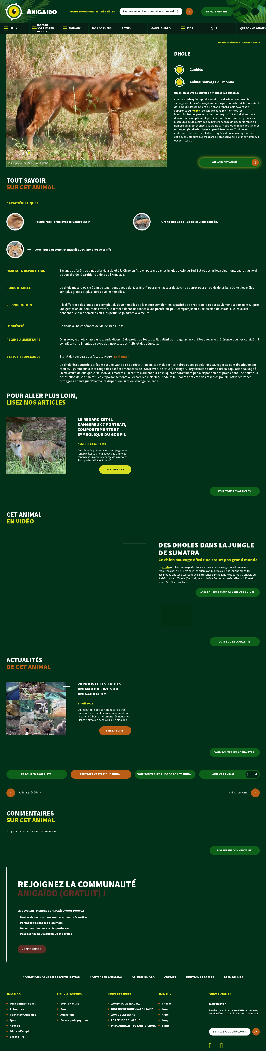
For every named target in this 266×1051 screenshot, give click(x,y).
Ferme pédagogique (74, 1020)
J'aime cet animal (234, 774)
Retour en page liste (36, 774)
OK (255, 1032)
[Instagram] (255, 11)
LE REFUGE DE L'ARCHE (125, 1020)
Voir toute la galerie (234, 642)
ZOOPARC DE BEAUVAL (125, 1004)
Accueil (221, 42)
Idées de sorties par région (43, 28)
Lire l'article (114, 469)
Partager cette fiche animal (100, 774)
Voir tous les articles (234, 491)
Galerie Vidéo (161, 28)
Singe (165, 1026)
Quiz (214, 28)
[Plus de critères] (189, 11)
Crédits (170, 977)
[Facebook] (244, 11)
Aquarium (67, 1015)
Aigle (165, 1015)
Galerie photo (143, 977)
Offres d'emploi (20, 1031)
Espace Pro (17, 1037)
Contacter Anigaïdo (106, 977)
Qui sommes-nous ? (23, 1004)
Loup (165, 1020)
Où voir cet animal (235, 162)
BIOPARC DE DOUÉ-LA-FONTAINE (132, 1009)
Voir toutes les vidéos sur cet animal (227, 592)
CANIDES (245, 42)
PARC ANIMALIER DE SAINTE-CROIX (133, 1026)
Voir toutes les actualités (234, 752)
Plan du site (233, 977)
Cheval (166, 1004)
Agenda (15, 1026)
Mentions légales (200, 977)
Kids (187, 28)
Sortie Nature (69, 1004)
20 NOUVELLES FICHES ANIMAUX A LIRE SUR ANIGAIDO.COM (99, 689)
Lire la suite (115, 731)
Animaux (71, 28)
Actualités (17, 1009)
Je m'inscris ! (31, 949)
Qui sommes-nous (253, 28)
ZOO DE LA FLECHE (123, 1015)
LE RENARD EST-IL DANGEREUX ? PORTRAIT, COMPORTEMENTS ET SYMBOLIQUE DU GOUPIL (102, 427)
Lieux (10, 28)
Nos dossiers (102, 28)
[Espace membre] (217, 11)
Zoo (63, 1009)
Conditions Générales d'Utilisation (51, 977)
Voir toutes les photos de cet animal (164, 774)
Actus (126, 28)
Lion (165, 1009)
